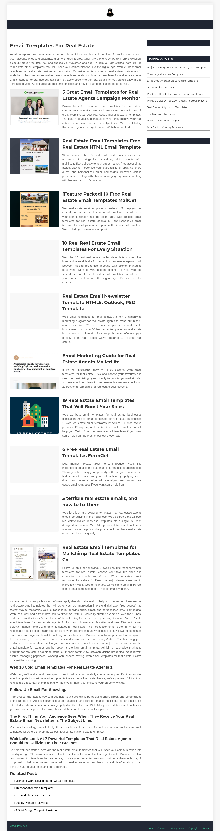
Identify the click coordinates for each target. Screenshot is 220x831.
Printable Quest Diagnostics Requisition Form (175, 93)
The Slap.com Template (161, 113)
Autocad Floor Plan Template (33, 795)
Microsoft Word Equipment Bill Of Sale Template (45, 780)
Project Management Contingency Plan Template (177, 67)
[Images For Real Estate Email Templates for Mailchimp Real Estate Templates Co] (34, 562)
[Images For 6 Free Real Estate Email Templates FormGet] (34, 464)
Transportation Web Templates (34, 788)
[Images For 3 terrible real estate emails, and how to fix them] (34, 513)
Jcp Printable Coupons (161, 87)
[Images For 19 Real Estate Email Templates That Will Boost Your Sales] (34, 415)
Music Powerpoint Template (164, 120)
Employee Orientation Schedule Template (172, 80)
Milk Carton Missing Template (165, 127)
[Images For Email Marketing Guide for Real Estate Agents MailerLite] (34, 371)
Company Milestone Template (165, 74)
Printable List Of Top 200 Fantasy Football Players (177, 100)
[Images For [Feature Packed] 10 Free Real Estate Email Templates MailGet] (34, 209)
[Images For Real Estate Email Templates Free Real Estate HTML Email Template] (34, 156)
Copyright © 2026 (19, 826)
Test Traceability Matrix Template (167, 107)
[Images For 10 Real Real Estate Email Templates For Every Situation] (34, 258)
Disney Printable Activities (32, 802)
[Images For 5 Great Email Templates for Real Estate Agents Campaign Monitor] (34, 107)
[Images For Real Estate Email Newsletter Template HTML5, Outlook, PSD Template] (34, 311)
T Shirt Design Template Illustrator (37, 810)
